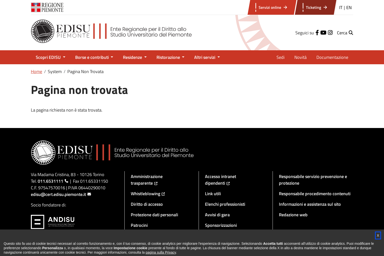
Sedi (280, 57)
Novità (300, 57)
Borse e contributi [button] (92, 57)
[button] (345, 32)
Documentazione (332, 57)
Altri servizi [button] (205, 57)
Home (36, 71)
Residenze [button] (133, 57)
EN (349, 7)
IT (340, 7)
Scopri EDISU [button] (49, 57)
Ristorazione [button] (168, 57)
